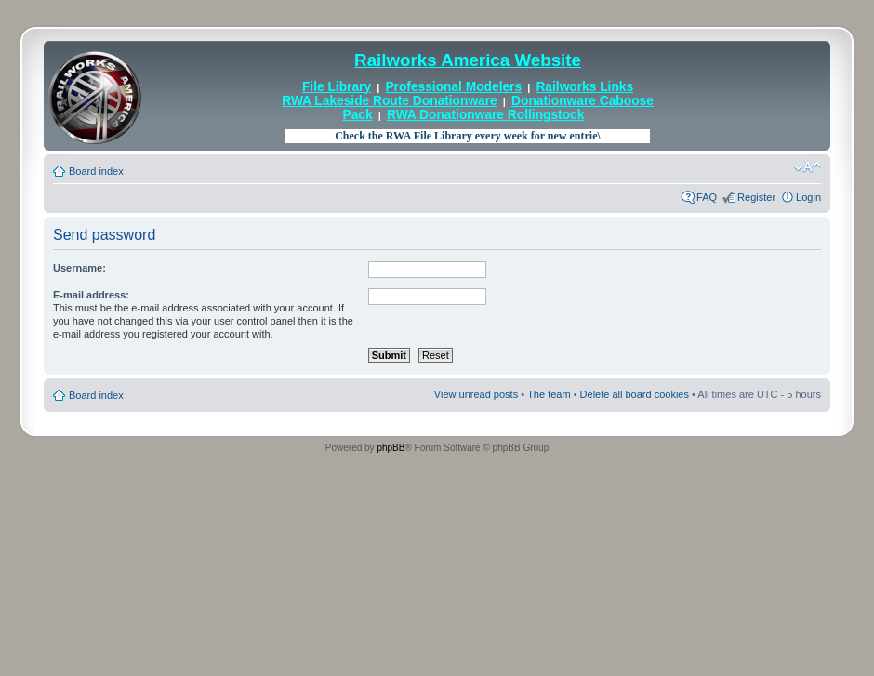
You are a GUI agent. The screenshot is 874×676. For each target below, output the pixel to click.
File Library (336, 87)
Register (756, 197)
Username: (79, 267)
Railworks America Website (467, 60)
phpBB (390, 448)
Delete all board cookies (634, 394)
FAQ (706, 197)
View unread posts (476, 394)
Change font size (807, 167)
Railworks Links (584, 87)
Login (808, 197)
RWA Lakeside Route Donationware (389, 101)
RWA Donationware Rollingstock (485, 115)
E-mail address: (91, 294)
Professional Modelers (453, 87)
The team (548, 394)
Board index (96, 171)
